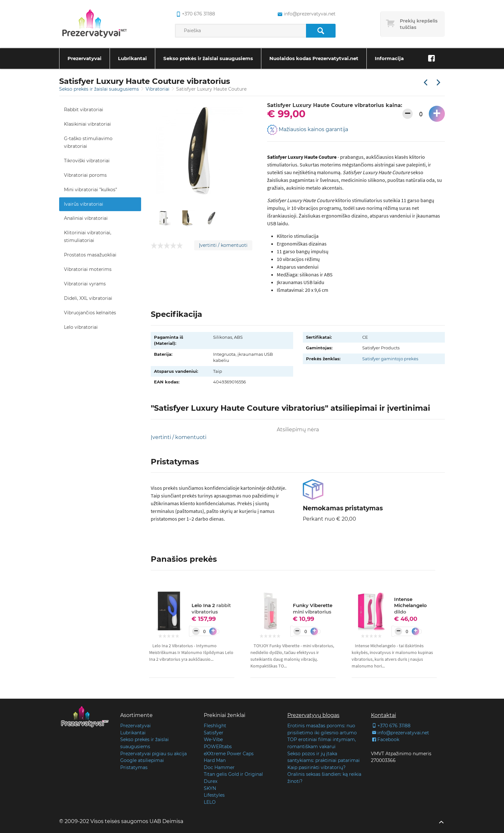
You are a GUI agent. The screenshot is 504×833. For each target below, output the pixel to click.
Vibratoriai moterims (88, 269)
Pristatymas (134, 767)
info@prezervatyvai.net (400, 733)
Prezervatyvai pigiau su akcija (153, 754)
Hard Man (215, 760)
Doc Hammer (219, 767)
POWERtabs (218, 746)
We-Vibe (213, 739)
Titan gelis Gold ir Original (233, 774)
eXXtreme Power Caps (229, 754)
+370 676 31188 (390, 726)
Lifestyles (214, 795)
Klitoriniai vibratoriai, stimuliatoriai (87, 236)
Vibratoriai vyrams (85, 284)
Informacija (389, 58)
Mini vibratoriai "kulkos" (90, 190)
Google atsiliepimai (142, 760)
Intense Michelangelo (410, 605)
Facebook (385, 739)
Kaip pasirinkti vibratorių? (316, 767)
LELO (210, 802)
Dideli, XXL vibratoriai (88, 298)
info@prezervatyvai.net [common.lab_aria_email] (305, 14)
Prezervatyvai (85, 58)
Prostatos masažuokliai (90, 255)
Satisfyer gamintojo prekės (390, 358)
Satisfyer (213, 733)
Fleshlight (215, 726)
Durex (210, 781)
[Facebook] (431, 58)
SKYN (210, 788)
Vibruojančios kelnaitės (90, 313)
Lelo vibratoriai (81, 327)
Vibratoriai (158, 89)
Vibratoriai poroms (85, 175)
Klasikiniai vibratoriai (87, 124)
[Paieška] (320, 31)
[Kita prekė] (438, 82)
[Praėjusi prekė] (425, 82)
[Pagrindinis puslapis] (94, 24)
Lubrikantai (132, 58)
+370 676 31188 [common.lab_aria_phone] (195, 14)
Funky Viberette (312, 608)
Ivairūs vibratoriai (83, 204)
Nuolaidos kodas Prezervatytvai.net (313, 58)
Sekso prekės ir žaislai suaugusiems (208, 58)
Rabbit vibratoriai (83, 109)
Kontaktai (383, 715)
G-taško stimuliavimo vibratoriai (88, 142)
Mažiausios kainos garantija (307, 130)
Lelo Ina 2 (211, 608)
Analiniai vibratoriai (86, 218)
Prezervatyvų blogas (313, 715)
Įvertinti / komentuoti (223, 245)
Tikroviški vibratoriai (87, 161)
